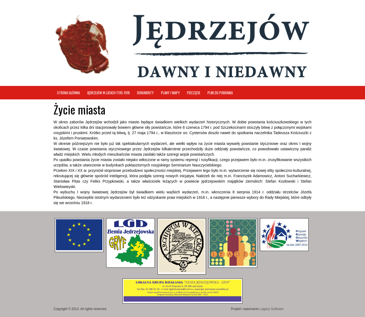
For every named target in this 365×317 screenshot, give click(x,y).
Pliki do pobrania (220, 92)
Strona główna (68, 92)
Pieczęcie (193, 92)
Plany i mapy (170, 92)
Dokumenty (145, 92)
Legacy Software (272, 309)
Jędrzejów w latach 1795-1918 (108, 92)
